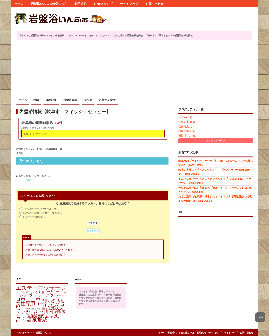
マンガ (88, 100)
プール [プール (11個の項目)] (60, 296)
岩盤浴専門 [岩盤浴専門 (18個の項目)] (36, 316)
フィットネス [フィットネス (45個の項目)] (41, 295)
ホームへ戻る (23, 180)
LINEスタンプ (103, 4)
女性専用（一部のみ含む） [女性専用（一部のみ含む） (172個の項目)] (40, 305)
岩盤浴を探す (107, 100)
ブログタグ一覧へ (215, 140)
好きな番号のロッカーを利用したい (40, 208)
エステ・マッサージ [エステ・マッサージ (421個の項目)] (41, 288)
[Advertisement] (134, 68)
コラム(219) (185, 117)
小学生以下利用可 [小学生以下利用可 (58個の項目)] (37, 311)
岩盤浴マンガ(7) (187, 135)
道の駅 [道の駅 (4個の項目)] (49, 316)
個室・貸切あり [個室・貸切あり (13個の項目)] (52, 300)
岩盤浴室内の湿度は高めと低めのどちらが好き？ (50, 250)
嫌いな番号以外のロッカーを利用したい (42, 212)
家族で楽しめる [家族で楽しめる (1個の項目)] (33, 308)
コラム (22, 100)
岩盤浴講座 (70, 100)
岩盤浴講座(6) (186, 131)
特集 (36, 100)
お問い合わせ (154, 4)
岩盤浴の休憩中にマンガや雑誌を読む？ (45, 255)
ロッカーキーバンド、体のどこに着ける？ (46, 244)
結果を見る (92, 231)
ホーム (19, 4)
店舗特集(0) (185, 126)
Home (260, 317)
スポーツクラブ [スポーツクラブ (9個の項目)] (48, 292)
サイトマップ (129, 4)
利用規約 (80, 4)
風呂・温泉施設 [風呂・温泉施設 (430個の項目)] (37, 317)
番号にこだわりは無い (33, 217)
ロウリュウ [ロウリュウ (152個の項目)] (28, 299)
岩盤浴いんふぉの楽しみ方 (49, 4)
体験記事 (51, 100)
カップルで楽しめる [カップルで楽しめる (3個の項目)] (27, 292)
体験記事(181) (186, 121)
